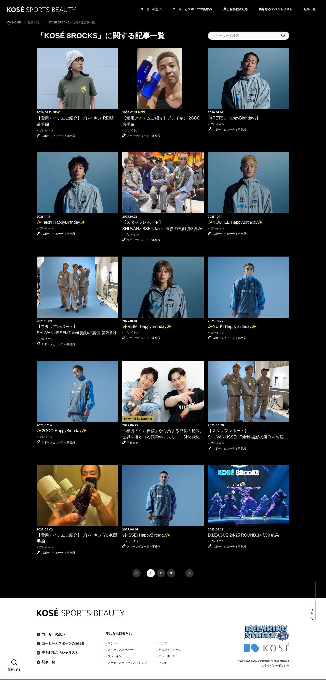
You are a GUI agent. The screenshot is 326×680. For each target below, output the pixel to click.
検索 (283, 35)
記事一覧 (310, 9)
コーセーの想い (150, 9)
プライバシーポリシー (275, 666)
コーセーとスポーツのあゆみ (192, 9)
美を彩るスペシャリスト (275, 9)
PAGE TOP (312, 614)
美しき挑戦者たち (235, 9)
